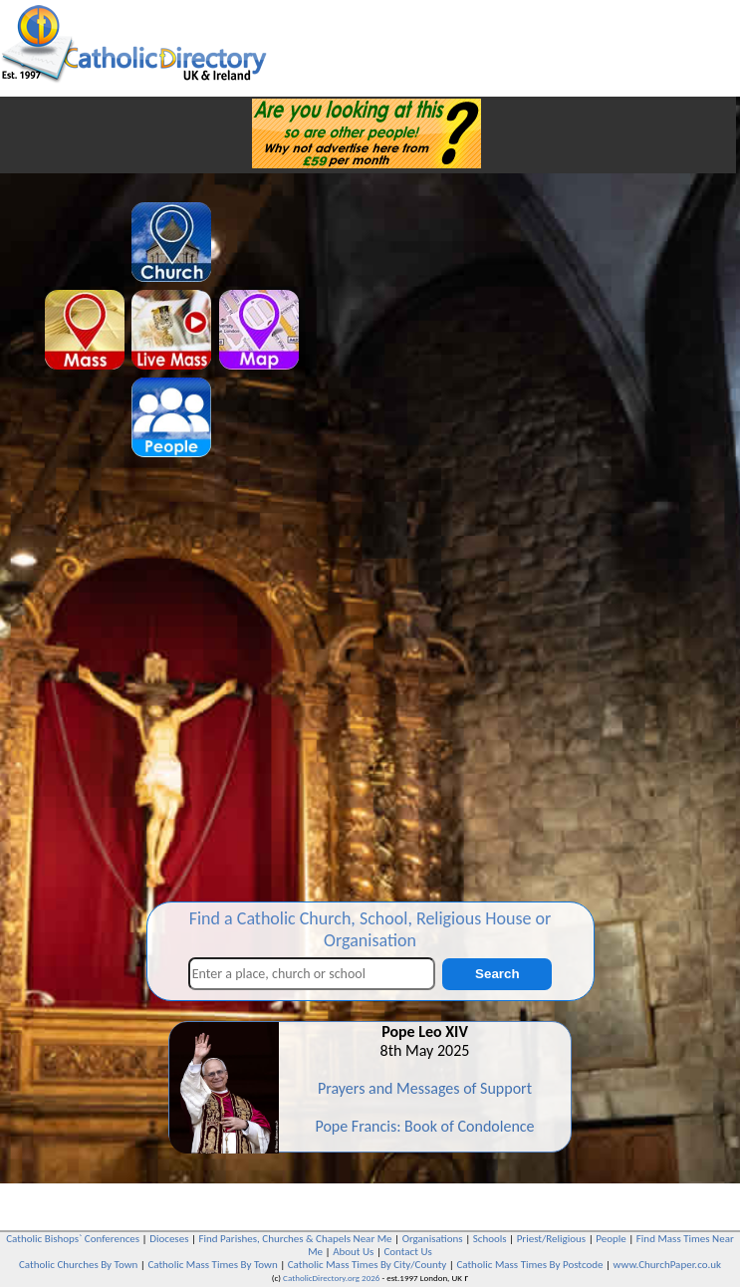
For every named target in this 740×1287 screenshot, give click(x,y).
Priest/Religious (552, 1238)
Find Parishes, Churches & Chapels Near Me (295, 1238)
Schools (490, 1238)
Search (497, 973)
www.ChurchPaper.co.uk (667, 1264)
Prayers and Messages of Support (425, 1088)
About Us (353, 1251)
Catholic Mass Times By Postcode (529, 1264)
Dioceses (168, 1238)
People (611, 1238)
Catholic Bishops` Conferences (72, 1238)
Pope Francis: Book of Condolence (424, 1126)
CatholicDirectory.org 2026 (331, 1277)
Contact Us (407, 1251)
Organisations (432, 1238)
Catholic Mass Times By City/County (367, 1264)
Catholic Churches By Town (78, 1264)
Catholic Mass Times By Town (212, 1264)
